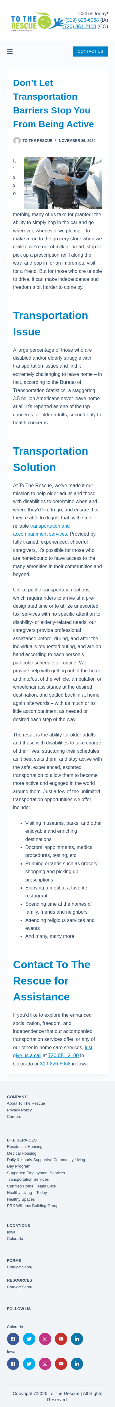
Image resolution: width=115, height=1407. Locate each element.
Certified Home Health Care (31, 1186)
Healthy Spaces (21, 1199)
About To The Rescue (26, 1103)
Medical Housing (21, 1153)
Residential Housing (25, 1146)
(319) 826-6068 (82, 20)
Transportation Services (28, 1179)
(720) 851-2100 (79, 26)
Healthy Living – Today (27, 1192)
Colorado (15, 1238)
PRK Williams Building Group (33, 1205)
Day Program (19, 1166)
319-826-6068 (55, 1063)
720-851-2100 (63, 1055)
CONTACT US (90, 51)
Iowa (11, 1232)
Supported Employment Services (36, 1173)
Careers (14, 1116)
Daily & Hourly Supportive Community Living (46, 1159)
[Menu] (10, 51)
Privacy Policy (19, 1110)
